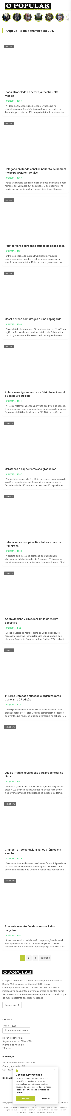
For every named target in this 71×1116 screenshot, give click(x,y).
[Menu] (54, 5)
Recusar (46, 1099)
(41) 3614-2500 (9, 1026)
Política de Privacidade (26, 1090)
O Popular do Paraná (45, 1112)
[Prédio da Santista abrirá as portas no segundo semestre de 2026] (27, 17)
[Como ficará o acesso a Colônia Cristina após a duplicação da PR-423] (59, 17)
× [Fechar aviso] (55, 1070)
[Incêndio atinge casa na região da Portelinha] (38, 17)
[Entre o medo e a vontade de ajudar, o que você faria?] (49, 17)
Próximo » (45, 958)
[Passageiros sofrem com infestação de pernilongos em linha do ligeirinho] (6, 17)
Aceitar (25, 1099)
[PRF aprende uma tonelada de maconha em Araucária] (17, 17)
